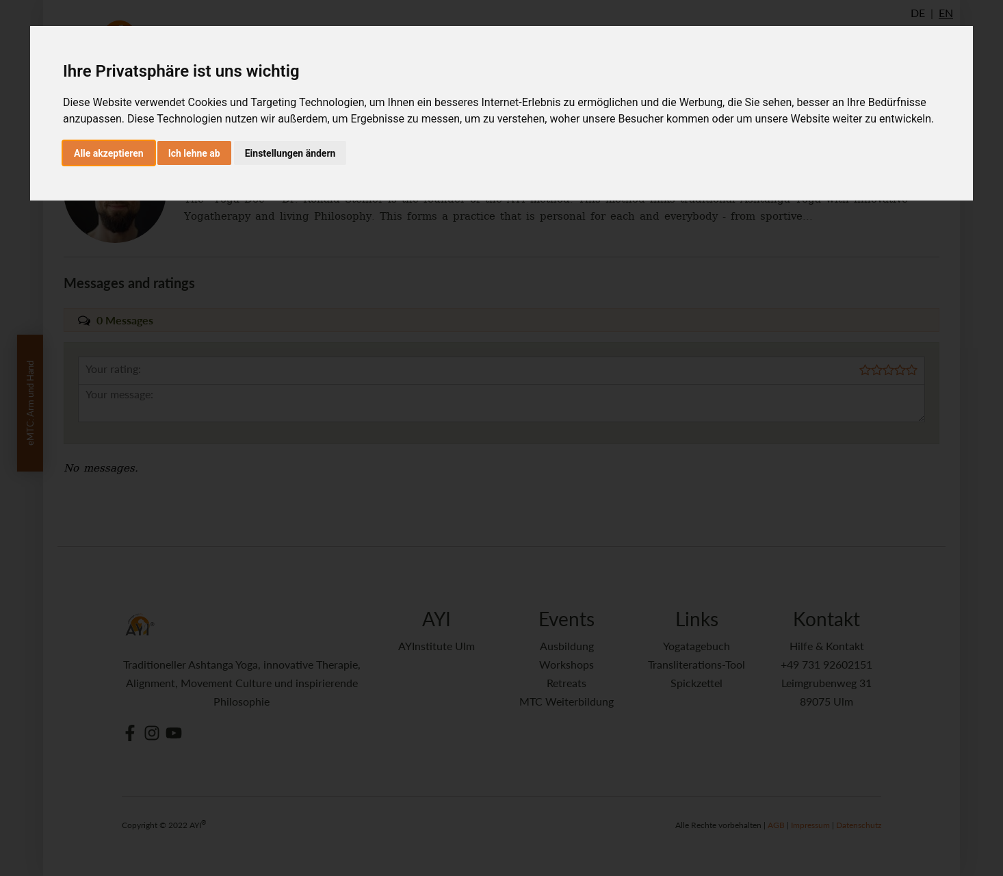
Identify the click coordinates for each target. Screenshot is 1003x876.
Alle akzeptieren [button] (109, 153)
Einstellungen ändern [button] (290, 153)
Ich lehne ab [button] (194, 153)
